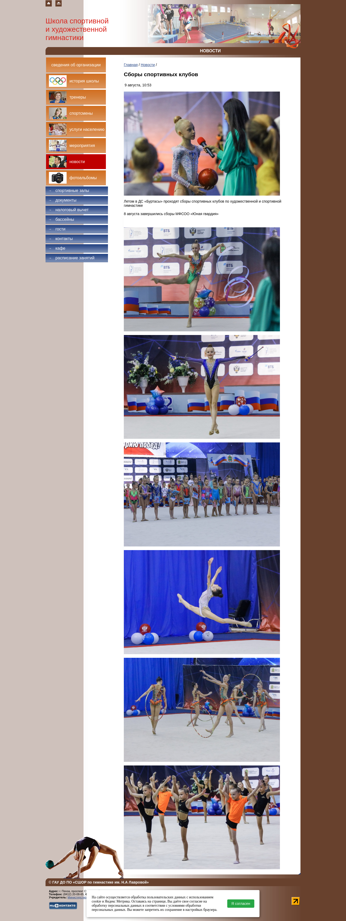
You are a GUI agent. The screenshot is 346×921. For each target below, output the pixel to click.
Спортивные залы (68, 190)
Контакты (60, 238)
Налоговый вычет (68, 210)
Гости (57, 229)
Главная (131, 65)
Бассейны (61, 219)
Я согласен (240, 903)
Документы (62, 200)
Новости (148, 65)
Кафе (56, 248)
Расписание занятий (71, 258)
